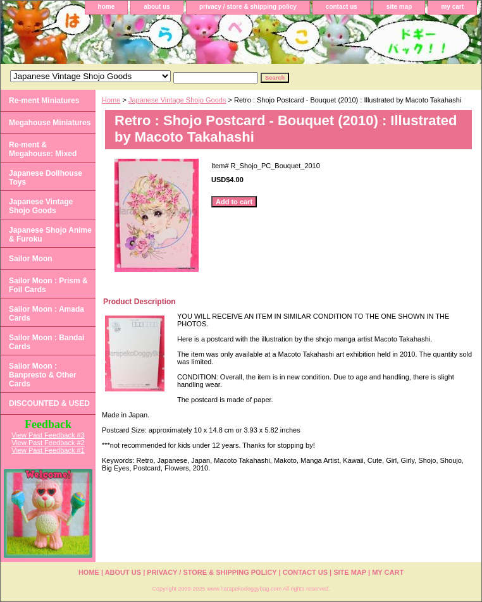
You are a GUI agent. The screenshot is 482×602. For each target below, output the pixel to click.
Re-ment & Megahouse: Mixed (43, 149)
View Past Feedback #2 (47, 442)
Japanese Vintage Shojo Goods (177, 100)
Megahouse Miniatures (49, 122)
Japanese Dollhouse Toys (45, 178)
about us (157, 6)
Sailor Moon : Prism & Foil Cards (48, 285)
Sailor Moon (31, 258)
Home (111, 100)
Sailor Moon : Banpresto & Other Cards (43, 375)
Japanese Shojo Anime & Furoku (50, 234)
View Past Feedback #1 (47, 450)
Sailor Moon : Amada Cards (46, 313)
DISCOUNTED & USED (49, 403)
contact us (341, 6)
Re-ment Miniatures (44, 100)
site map (399, 6)
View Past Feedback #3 (47, 435)
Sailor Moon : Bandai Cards (46, 342)
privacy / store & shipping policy (248, 6)
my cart (452, 6)
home (106, 6)
